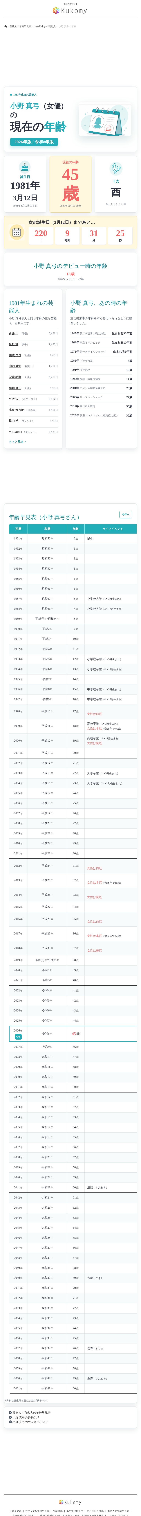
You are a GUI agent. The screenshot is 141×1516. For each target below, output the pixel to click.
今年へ (126, 514)
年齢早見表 (15, 1511)
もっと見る (17, 441)
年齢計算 (58, 1511)
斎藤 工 (13, 333)
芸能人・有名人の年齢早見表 (31, 1412)
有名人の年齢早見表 (118, 1511)
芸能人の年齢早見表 (20, 26)
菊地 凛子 (15, 388)
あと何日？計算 (95, 1511)
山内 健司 (15, 366)
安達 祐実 (15, 377)
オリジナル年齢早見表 (37, 1511)
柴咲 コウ (15, 355)
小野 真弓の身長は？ (26, 1417)
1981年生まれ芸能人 (45, 26)
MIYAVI (14, 399)
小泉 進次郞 (16, 410)
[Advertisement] (70, 61)
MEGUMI (15, 431)
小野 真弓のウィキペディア (30, 1422)
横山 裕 (13, 420)
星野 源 (13, 344)
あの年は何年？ (74, 1511)
